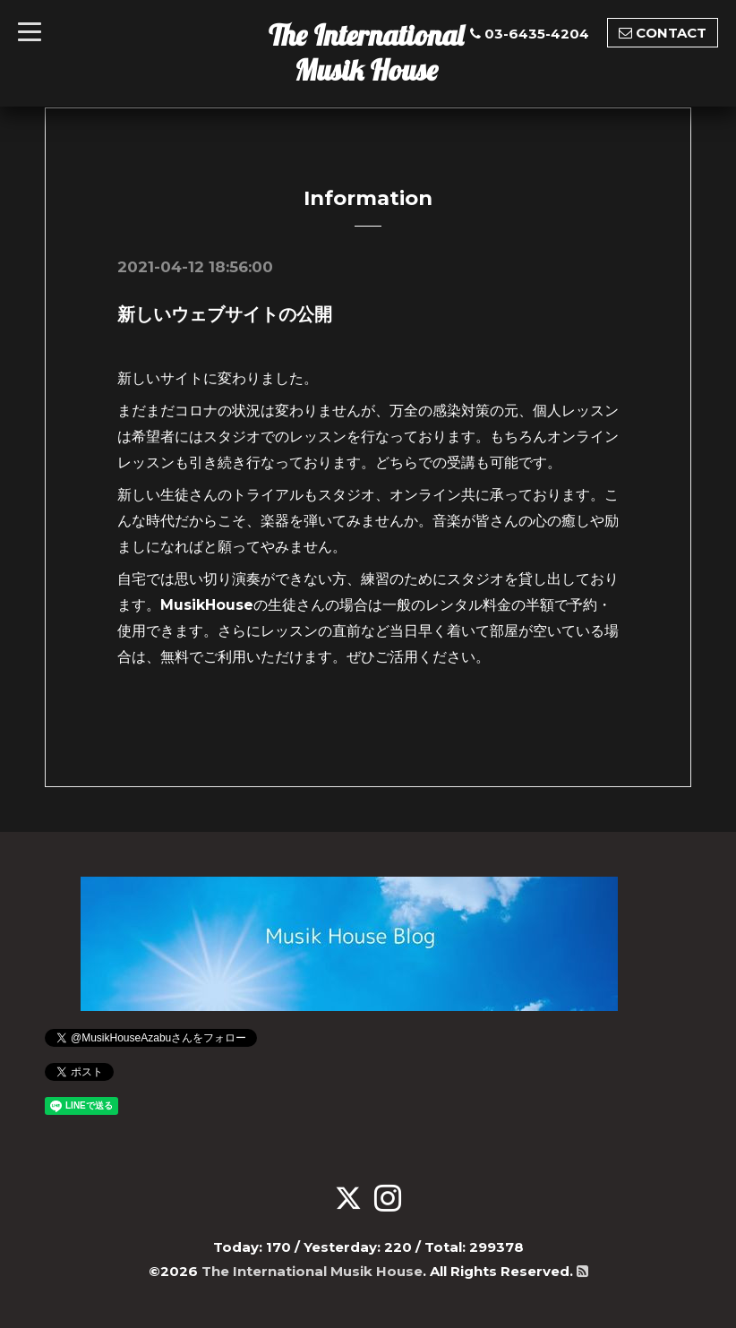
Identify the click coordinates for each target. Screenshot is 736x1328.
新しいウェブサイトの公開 (224, 314)
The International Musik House (366, 52)
